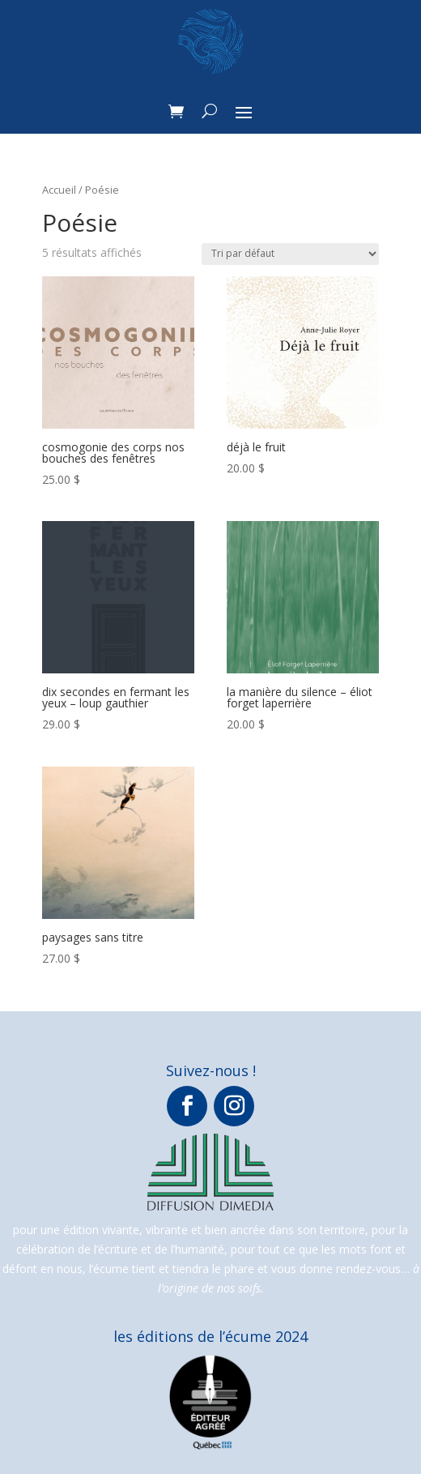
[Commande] (290, 254)
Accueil (59, 189)
